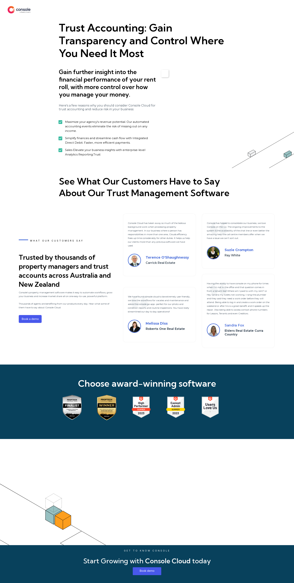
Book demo (147, 570)
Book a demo (30, 319)
